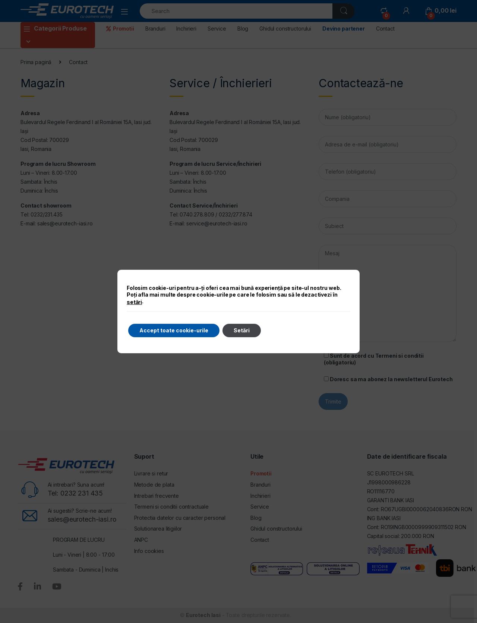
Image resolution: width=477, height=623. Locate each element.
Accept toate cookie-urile (173, 330)
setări (134, 302)
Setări (242, 330)
